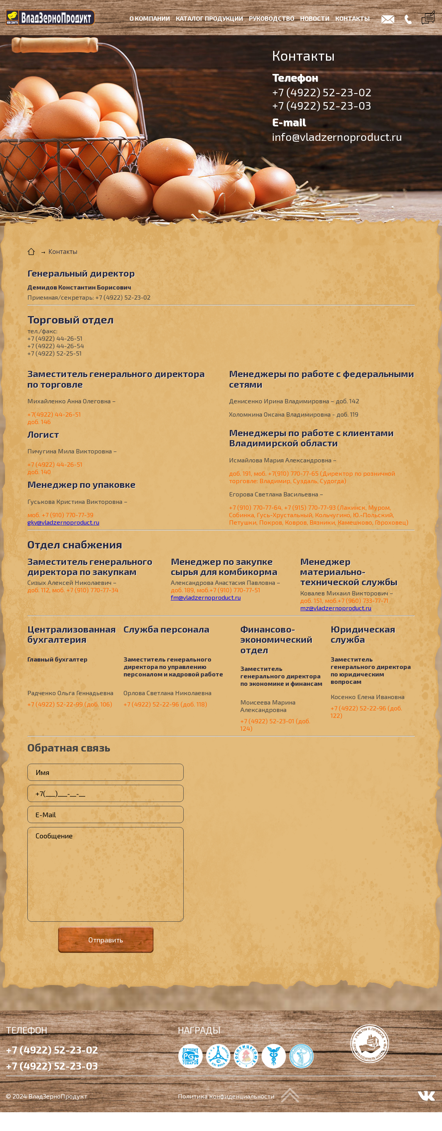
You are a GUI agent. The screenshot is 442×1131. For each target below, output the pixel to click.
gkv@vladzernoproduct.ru (63, 522)
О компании (149, 18)
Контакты (352, 18)
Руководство (271, 18)
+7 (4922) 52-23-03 (321, 105)
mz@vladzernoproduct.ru (335, 607)
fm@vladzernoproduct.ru (206, 597)
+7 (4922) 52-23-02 (322, 92)
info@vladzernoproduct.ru (337, 136)
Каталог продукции (209, 18)
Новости (314, 18)
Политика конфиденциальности (226, 1096)
